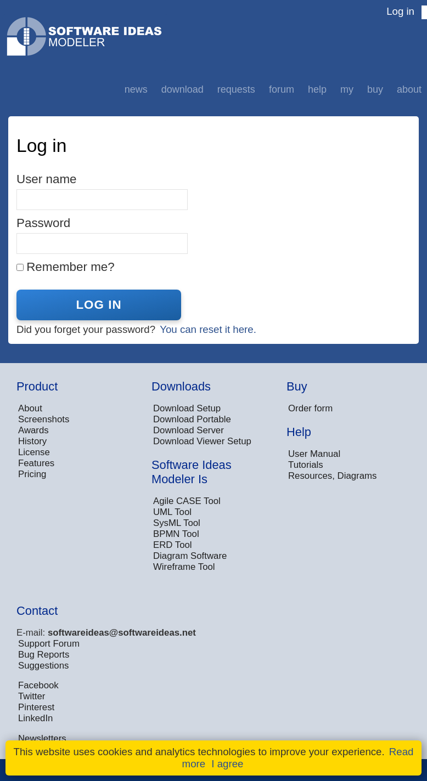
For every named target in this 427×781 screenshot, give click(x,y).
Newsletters (42, 738)
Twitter (31, 696)
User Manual (314, 454)
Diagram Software (190, 556)
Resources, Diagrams (332, 476)
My (346, 89)
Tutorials (305, 465)
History (32, 441)
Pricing (32, 474)
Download (182, 89)
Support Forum (49, 643)
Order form (310, 408)
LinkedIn (35, 718)
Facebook (38, 685)
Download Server (188, 430)
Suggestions (43, 665)
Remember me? (70, 267)
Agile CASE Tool (187, 501)
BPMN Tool (176, 534)
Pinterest (36, 707)
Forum (281, 89)
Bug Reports (43, 654)
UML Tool (172, 512)
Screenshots (43, 419)
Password (43, 223)
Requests (236, 89)
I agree (227, 763)
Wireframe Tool (184, 567)
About (409, 89)
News (136, 89)
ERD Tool (172, 545)
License (34, 452)
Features (36, 463)
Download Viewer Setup (202, 441)
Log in (400, 11)
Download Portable (192, 419)
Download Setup (187, 408)
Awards (33, 430)
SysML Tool (176, 523)
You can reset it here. (208, 329)
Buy (375, 89)
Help (317, 89)
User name (46, 179)
